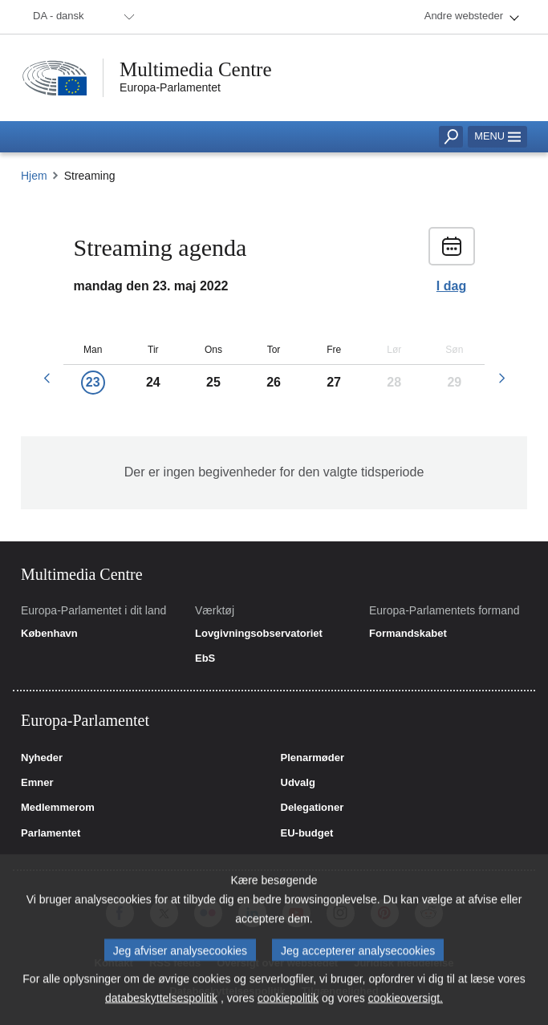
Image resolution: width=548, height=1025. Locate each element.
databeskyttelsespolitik (161, 1008)
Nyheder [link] (42, 758)
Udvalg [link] (298, 782)
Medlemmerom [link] (58, 807)
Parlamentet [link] (50, 833)
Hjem (34, 175)
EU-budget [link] (307, 833)
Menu (497, 136)
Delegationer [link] (312, 807)
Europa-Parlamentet (170, 87)
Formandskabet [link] (408, 633)
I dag (451, 286)
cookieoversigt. (405, 1008)
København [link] (49, 633)
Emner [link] (37, 782)
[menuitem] (81, 17)
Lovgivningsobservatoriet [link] (259, 633)
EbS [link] (205, 658)
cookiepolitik (288, 1008)
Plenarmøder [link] (312, 758)
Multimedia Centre (196, 69)
